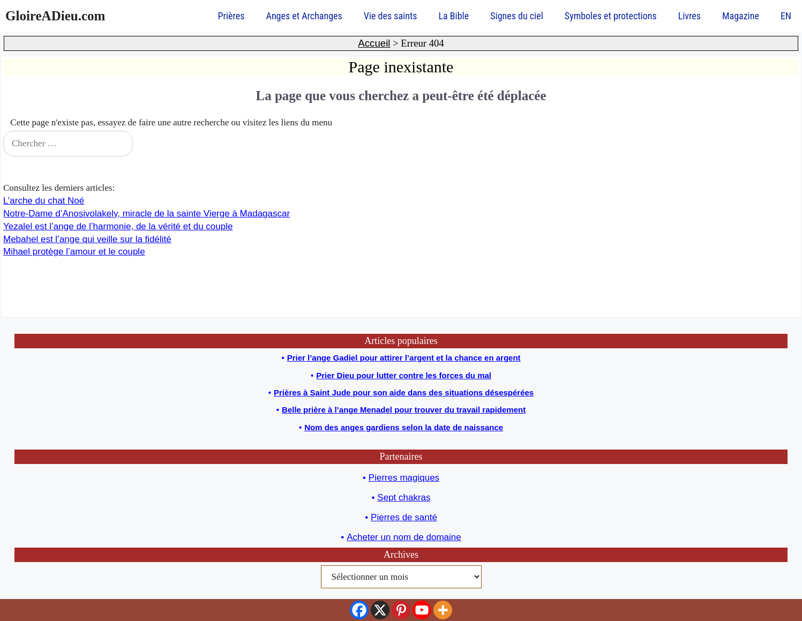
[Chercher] (783, 143)
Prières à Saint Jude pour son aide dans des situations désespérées (404, 392)
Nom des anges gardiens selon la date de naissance (403, 427)
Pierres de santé (404, 517)
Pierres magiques (404, 478)
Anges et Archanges (304, 15)
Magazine (740, 15)
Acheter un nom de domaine (404, 537)
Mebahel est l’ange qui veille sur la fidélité (87, 239)
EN (786, 15)
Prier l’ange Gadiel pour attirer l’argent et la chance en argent (404, 357)
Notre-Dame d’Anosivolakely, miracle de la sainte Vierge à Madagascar (146, 213)
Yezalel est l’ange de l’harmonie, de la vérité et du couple (118, 226)
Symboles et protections (611, 15)
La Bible (453, 15)
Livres (689, 15)
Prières (231, 15)
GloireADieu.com (55, 16)
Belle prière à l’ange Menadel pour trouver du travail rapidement (404, 409)
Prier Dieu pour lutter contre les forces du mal (403, 375)
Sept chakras (403, 497)
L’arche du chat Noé (43, 201)
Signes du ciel (516, 15)
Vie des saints (390, 15)
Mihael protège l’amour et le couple (74, 251)
